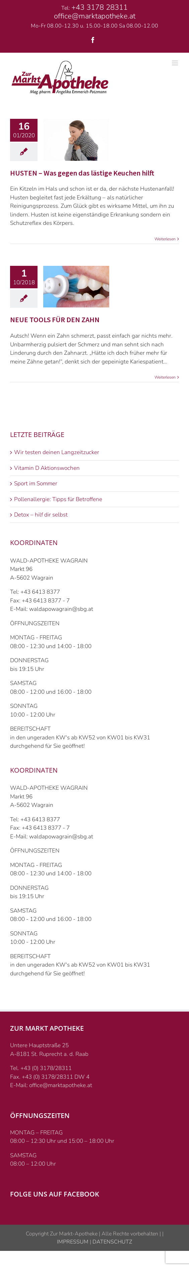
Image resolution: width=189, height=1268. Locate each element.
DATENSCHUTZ (111, 1242)
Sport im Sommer (35, 483)
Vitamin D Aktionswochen (47, 468)
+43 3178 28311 (99, 7)
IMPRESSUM (72, 1242)
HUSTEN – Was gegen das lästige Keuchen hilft (82, 173)
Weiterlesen (165, 239)
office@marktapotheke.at (94, 16)
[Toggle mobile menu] (175, 62)
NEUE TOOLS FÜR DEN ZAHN (55, 319)
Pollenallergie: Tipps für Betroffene (58, 499)
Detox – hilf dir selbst (41, 515)
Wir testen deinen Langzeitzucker (56, 452)
